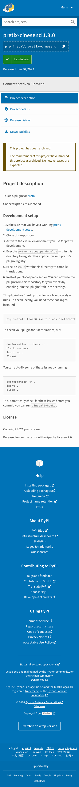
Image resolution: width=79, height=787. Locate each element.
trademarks (32, 691)
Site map (39, 706)
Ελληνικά (37, 752)
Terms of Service (38, 621)
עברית (44, 755)
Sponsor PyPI (39, 591)
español (26, 748)
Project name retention (38, 501)
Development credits (38, 597)
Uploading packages (38, 490)
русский (32, 755)
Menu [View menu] (67, 7)
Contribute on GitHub (38, 581)
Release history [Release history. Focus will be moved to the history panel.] (17, 120)
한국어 (70, 755)
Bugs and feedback (39, 575)
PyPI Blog (37, 530)
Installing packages (38, 485)
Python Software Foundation (49, 693)
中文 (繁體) (18, 755)
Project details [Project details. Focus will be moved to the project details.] (16, 109)
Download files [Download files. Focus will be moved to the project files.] (17, 131)
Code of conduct (38, 631)
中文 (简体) (64, 752)
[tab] (39, 98)
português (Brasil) (67, 748)
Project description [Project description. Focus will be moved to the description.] (19, 98)
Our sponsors (39, 552)
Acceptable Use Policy (38, 642)
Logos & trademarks (39, 546)
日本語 (50, 748)
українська (22, 752)
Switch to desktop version (39, 726)
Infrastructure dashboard (37, 536)
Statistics (39, 541)
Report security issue (39, 626)
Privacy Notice (38, 637)
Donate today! (39, 680)
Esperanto (56, 755)
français (38, 748)
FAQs (39, 506)
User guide (38, 496)
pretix (31, 196)
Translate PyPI (37, 586)
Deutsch (49, 752)
